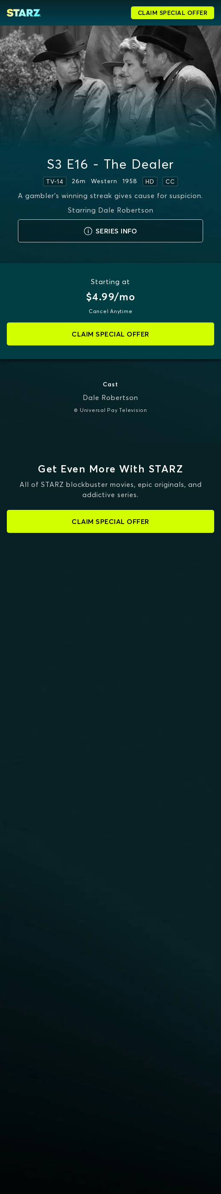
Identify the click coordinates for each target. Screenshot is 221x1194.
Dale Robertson (110, 397)
